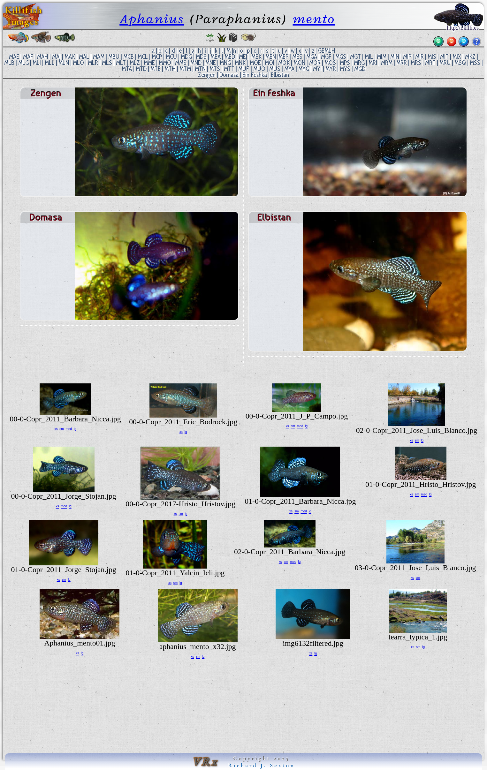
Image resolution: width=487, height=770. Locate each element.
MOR (315, 63)
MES (297, 57)
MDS (201, 57)
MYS (345, 69)
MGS (340, 57)
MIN (394, 57)
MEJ (243, 57)
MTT (229, 69)
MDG (186, 57)
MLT (121, 63)
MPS (345, 63)
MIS (432, 57)
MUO (259, 69)
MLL (50, 63)
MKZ (470, 57)
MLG (23, 63)
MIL (369, 57)
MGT (355, 57)
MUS (274, 69)
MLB (9, 63)
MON (299, 63)
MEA (215, 57)
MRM (386, 63)
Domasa (229, 75)
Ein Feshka (254, 75)
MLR (93, 63)
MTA (127, 69)
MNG (225, 63)
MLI (37, 63)
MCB (128, 57)
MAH (42, 57)
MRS (416, 63)
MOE (255, 63)
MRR (401, 63)
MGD (359, 69)
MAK (70, 57)
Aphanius (151, 18)
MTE (155, 69)
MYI (317, 69)
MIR (419, 57)
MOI (269, 63)
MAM (98, 57)
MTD (141, 69)
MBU (113, 57)
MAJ (56, 57)
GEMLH (326, 51)
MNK (240, 63)
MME (149, 63)
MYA (289, 69)
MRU (445, 63)
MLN (63, 63)
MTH (170, 69)
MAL (84, 57)
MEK (256, 57)
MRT (430, 63)
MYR (330, 69)
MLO (78, 63)
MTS (214, 69)
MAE (14, 57)
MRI (373, 63)
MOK (284, 63)
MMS (180, 63)
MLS (107, 63)
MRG (359, 63)
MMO (165, 63)
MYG (303, 69)
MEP (283, 57)
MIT (444, 57)
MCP (157, 57)
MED (229, 57)
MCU (171, 57)
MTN (200, 69)
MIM (381, 57)
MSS (475, 63)
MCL (143, 57)
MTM (185, 69)
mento (314, 18)
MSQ (460, 63)
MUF (243, 69)
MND (196, 63)
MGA (311, 57)
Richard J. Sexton (261, 765)
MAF (28, 57)
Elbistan (280, 75)
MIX (457, 57)
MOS (330, 63)
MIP (407, 57)
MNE (210, 63)
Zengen (207, 75)
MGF (326, 57)
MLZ (135, 63)
